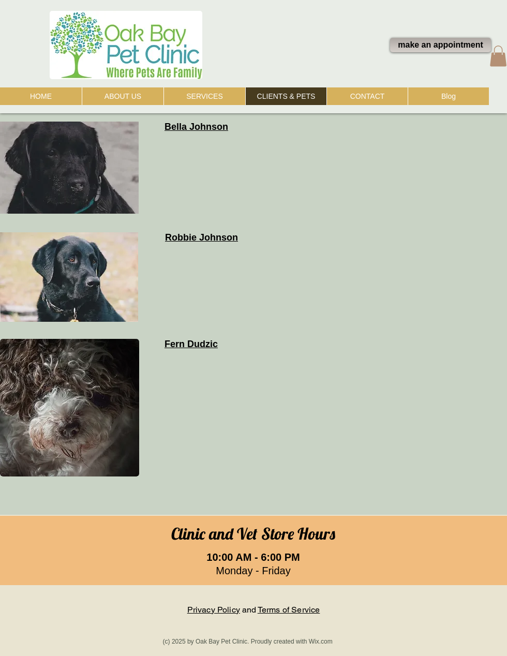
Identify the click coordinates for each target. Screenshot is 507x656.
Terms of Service (289, 610)
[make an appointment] (440, 45)
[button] (498, 56)
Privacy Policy (213, 610)
